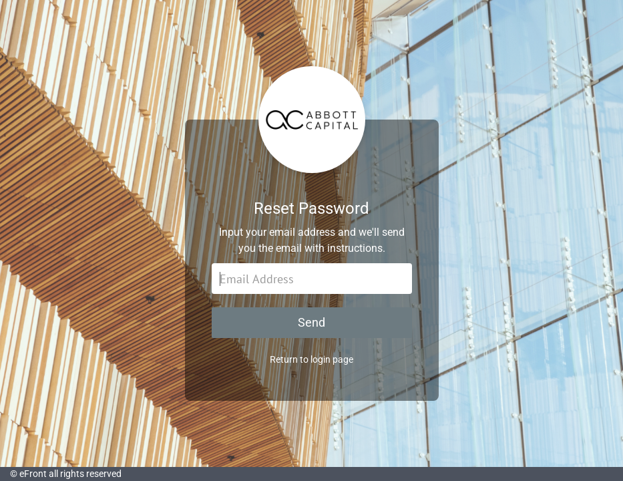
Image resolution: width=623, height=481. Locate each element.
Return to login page (311, 359)
